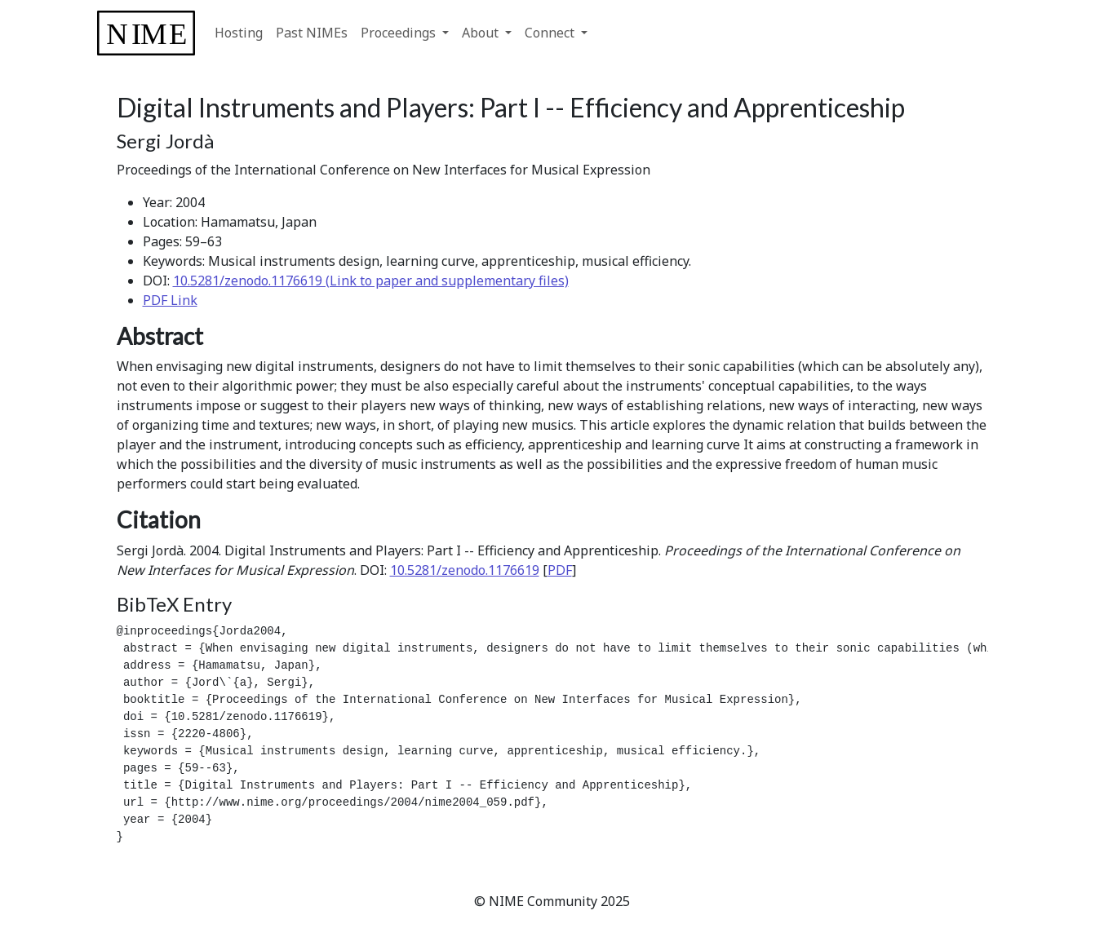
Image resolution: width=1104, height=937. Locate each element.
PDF (560, 570)
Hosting (239, 33)
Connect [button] (551, 33)
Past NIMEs (312, 33)
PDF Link (170, 300)
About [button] (482, 33)
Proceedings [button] (400, 33)
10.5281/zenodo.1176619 (464, 570)
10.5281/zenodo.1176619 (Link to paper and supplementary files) (371, 280)
